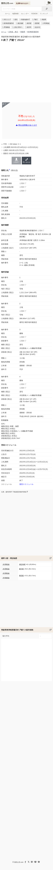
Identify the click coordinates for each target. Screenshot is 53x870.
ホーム (7, 14)
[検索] (47, 8)
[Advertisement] (26, 71)
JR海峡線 (7, 27)
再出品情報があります (27, 125)
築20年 (29, 27)
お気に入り (49, 3)
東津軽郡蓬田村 (9, 23)
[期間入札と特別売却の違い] (9, 170)
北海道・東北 (13, 32)
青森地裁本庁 (25, 19)
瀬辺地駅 (20, 23)
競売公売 (5, 3)
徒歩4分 (37, 27)
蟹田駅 (37, 23)
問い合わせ (26, 160)
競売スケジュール (26, 484)
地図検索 (15, 14)
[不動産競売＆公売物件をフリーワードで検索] (21, 8)
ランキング (44, 14)
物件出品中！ (23, 3)
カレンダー (25, 14)
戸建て (36, 19)
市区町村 (34, 14)
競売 (16, 19)
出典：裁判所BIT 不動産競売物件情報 (14, 492)
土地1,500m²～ (18, 27)
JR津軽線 (46, 23)
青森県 (44, 19)
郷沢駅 (29, 23)
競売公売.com (18, 862)
